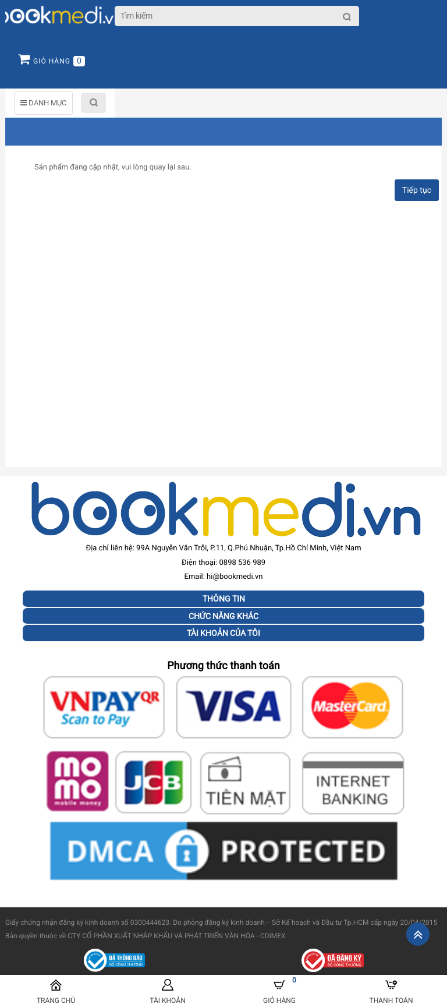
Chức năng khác (223, 616)
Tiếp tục (416, 190)
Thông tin (224, 598)
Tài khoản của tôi (223, 633)
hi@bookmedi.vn (234, 576)
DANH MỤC (43, 102)
